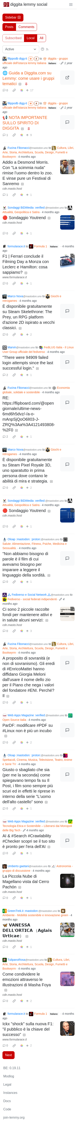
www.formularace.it (14, 277)
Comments (26, 27)
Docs (7, 1101)
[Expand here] (67, 167)
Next (8, 1055)
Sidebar (13, 17)
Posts (9, 27)
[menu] (71, 4)
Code (7, 1109)
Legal (7, 1084)
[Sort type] (20, 49)
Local (30, 38)
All (41, 38)
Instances (10, 1092)
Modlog (8, 1076)
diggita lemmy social (25, 4)
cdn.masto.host (12, 188)
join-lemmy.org (14, 1117)
